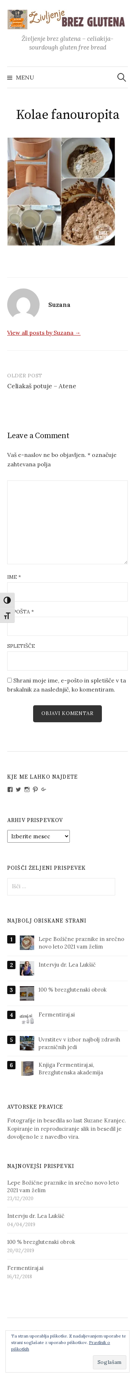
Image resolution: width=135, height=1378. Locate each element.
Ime (14, 577)
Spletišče (21, 646)
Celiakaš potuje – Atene (41, 386)
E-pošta (20, 611)
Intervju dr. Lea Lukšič (67, 964)
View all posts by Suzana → (44, 332)
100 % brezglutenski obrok (73, 989)
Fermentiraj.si (57, 1014)
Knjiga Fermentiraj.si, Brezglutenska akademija (71, 1068)
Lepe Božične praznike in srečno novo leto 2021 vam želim (81, 943)
